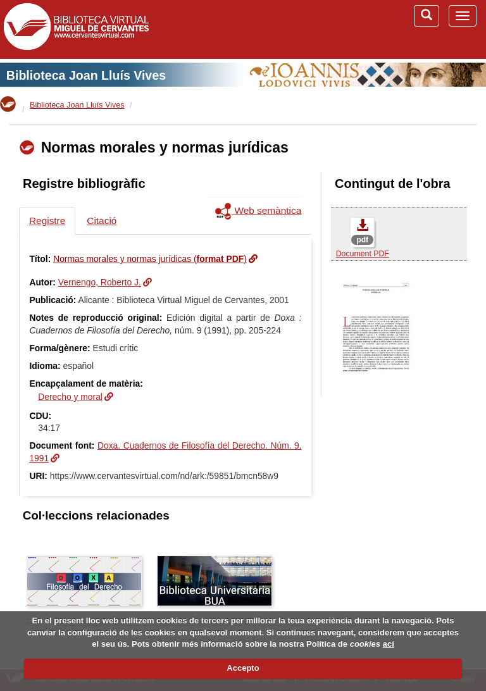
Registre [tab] (47, 220)
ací (388, 644)
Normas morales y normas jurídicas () (150, 259)
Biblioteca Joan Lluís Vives (86, 75)
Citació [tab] (101, 220)
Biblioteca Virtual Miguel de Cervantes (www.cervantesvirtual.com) (76, 29)
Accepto (243, 668)
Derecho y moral (70, 397)
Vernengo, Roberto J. (99, 282)
